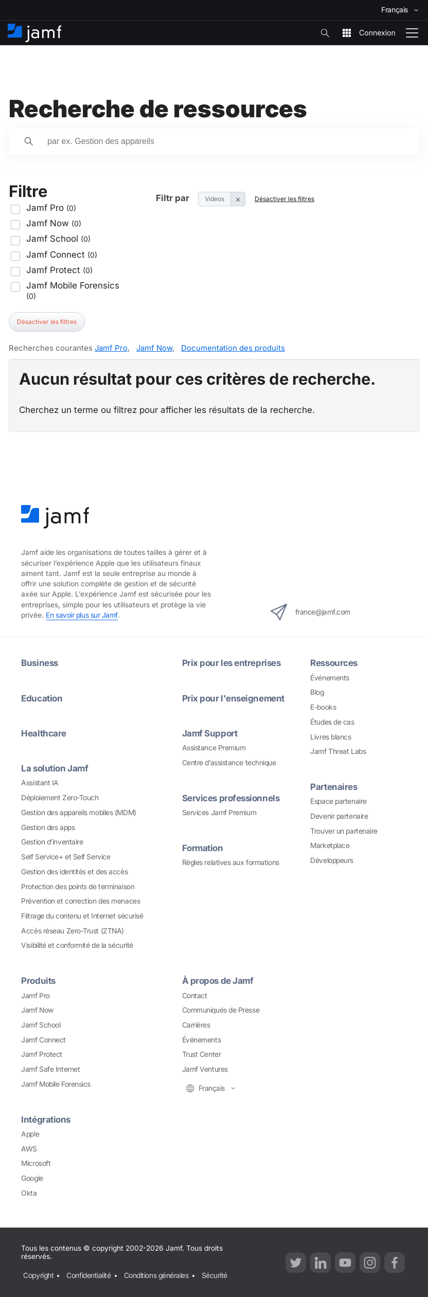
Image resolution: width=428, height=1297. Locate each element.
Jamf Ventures (205, 1069)
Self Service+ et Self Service (65, 857)
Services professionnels (231, 798)
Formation (202, 848)
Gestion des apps (48, 827)
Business (39, 663)
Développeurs (331, 860)
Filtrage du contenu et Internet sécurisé (82, 916)
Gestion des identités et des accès (74, 872)
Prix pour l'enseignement (233, 698)
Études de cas (332, 722)
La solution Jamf (54, 768)
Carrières (196, 1025)
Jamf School (40, 1025)
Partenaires (333, 787)
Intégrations (45, 1119)
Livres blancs (330, 737)
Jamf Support (210, 733)
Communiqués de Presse (221, 1010)
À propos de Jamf (218, 981)
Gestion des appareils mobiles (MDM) (78, 812)
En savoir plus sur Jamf (82, 615)
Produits (38, 981)
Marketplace (329, 845)
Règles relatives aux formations (230, 862)
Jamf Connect (43, 1040)
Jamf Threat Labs (338, 751)
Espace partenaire (338, 801)
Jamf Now (154, 348)
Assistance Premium (214, 748)
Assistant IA (40, 783)
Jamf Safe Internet (50, 1069)
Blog (317, 692)
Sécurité (214, 1275)
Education (41, 698)
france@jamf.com (310, 612)
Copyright (38, 1275)
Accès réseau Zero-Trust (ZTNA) (72, 931)
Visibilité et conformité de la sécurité (77, 945)
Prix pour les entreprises (231, 663)
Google (32, 1178)
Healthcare (43, 733)
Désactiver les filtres (47, 322)
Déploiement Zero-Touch (59, 798)
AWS (29, 1149)
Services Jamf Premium (219, 812)
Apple (30, 1134)
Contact (194, 996)
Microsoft (35, 1163)
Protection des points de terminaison (77, 886)
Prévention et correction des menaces (80, 901)
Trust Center (201, 1054)
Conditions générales (156, 1275)
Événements (329, 678)
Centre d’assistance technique (229, 763)
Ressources (334, 663)
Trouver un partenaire (344, 831)
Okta (29, 1193)
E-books (323, 707)
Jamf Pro (111, 348)
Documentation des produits (233, 348)
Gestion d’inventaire (52, 842)
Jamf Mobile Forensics (56, 1084)
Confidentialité (88, 1275)
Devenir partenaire (339, 816)
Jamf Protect (41, 1054)
